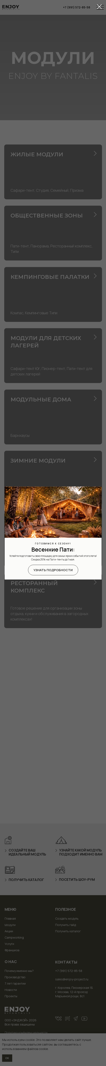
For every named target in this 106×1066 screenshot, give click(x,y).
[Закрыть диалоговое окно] (99, 6)
